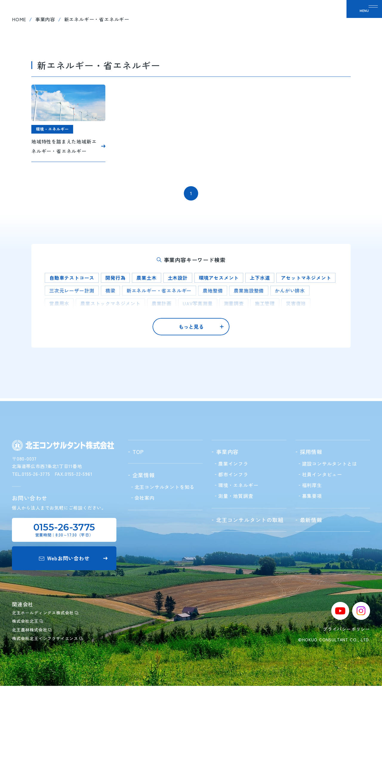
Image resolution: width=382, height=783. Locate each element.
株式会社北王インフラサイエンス (47, 736)
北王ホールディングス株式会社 (45, 710)
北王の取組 (217, 18)
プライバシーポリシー (346, 726)
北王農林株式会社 (32, 727)
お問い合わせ (319, 18)
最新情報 (283, 18)
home (19, 119)
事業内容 (45, 119)
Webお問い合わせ (73, 655)
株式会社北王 (27, 718)
